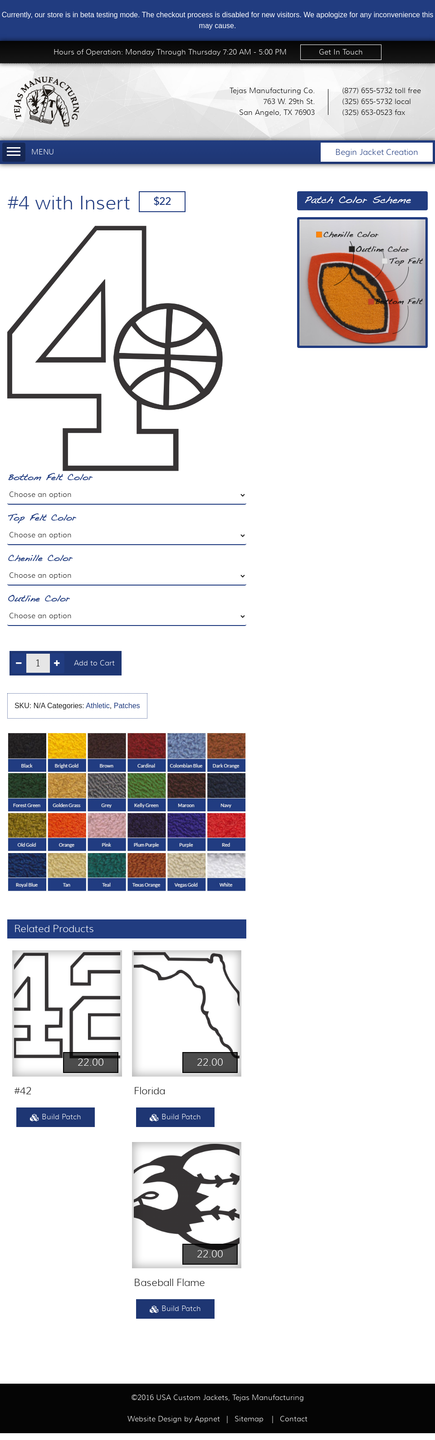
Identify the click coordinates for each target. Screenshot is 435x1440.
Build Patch (55, 1117)
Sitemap (249, 1419)
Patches (127, 706)
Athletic (97, 706)
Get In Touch (341, 52)
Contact (294, 1419)
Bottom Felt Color (49, 478)
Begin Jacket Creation (376, 152)
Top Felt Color (41, 518)
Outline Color (38, 599)
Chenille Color (39, 559)
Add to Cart (94, 663)
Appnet (208, 1419)
